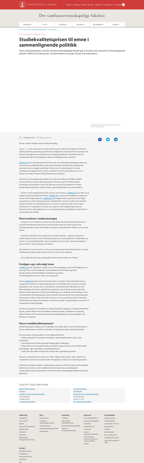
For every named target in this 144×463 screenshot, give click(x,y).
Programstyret (44, 401)
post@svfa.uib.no (24, 444)
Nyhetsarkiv (53, 29)
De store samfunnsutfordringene (91, 402)
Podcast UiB (87, 399)
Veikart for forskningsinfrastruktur (69, 399)
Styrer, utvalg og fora (110, 404)
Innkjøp (86, 413)
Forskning (76, 5)
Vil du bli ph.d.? (44, 387)
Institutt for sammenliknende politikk (31, 364)
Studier (68, 5)
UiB (20, 29)
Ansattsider (87, 393)
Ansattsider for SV (89, 396)
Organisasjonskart (109, 387)
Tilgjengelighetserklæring (97, 461)
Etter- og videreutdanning (27, 396)
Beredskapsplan (109, 401)
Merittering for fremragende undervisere (27, 408)
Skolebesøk (22, 429)
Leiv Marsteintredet (80, 358)
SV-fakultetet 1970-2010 (111, 393)
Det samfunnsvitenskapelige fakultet (72, 15)
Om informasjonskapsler (71, 461)
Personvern (84, 461)
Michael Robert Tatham (27, 358)
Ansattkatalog (23, 423)
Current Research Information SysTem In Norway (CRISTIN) (91, 408)
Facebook (100, 109)
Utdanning (27, 24)
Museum (91, 5)
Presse (61, 461)
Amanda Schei (29, 107)
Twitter (108, 109)
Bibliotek (98, 5)
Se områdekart (60, 448)
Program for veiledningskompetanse (47, 391)
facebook (94, 445)
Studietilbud (23, 387)
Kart (20, 432)
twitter (103, 445)
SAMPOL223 (23, 132)
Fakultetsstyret (108, 396)
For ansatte (117, 5)
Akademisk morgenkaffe (91, 390)
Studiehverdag (23, 399)
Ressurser (80, 24)
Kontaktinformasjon (25, 420)
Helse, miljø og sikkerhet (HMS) (111, 411)
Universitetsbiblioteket (91, 387)
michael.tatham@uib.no (27, 371)
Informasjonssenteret (25, 426)
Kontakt (115, 24)
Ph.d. (44, 24)
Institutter (107, 399)
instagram (99, 445)
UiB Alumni (22, 401)
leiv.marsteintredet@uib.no (82, 371)
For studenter (107, 5)
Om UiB (83, 5)
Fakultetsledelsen (109, 390)
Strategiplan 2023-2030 (111, 407)
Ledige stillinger (53, 461)
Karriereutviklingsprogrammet (49, 398)
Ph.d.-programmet (45, 395)
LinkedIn (116, 109)
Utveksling (22, 404)
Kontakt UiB (42, 461)
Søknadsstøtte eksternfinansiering (67, 391)
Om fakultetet (97, 24)
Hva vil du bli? (23, 390)
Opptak (21, 393)
